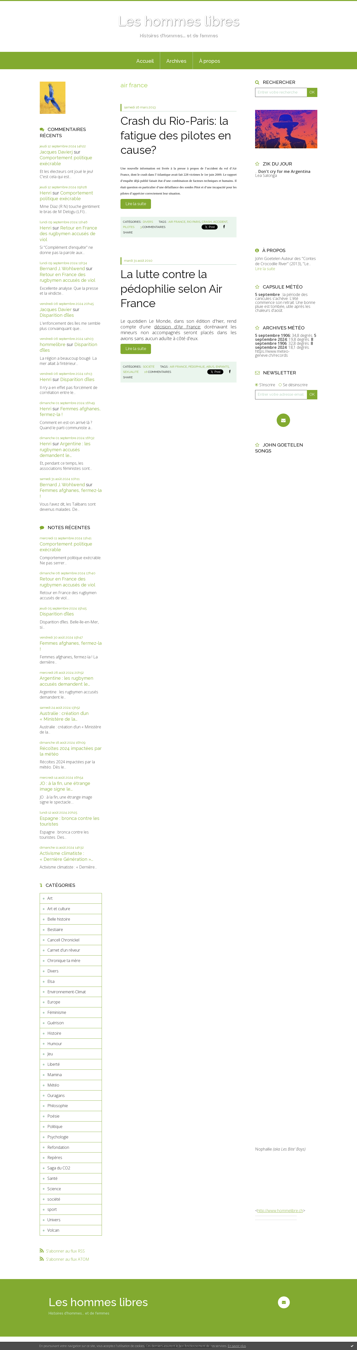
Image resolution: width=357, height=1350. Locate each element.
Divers (53, 971)
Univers (53, 1219)
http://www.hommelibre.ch (280, 1210)
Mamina (54, 1074)
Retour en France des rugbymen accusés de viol (68, 233)
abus (210, 366)
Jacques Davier (56, 309)
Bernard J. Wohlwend (62, 268)
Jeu (50, 1054)
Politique (54, 1126)
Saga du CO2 (58, 1168)
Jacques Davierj (56, 152)
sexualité (131, 372)
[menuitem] (145, 60)
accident (220, 222)
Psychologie (57, 1137)
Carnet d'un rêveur (63, 950)
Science (54, 1188)
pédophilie (196, 366)
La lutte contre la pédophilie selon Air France (171, 289)
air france (176, 222)
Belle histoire (58, 919)
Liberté (53, 1064)
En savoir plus (237, 1346)
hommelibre (52, 344)
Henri (45, 192)
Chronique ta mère (63, 960)
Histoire (54, 1033)
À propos (209, 61)
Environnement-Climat (66, 992)
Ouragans (56, 1095)
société (53, 1199)
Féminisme (56, 1012)
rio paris (193, 222)
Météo (53, 1085)
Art (50, 898)
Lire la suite (135, 203)
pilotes (128, 227)
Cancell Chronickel (63, 940)
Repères (54, 1157)
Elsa (51, 981)
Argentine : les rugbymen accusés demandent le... (65, 449)
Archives (176, 61)
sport (52, 1209)
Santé (52, 1178)
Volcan (53, 1230)
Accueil (145, 61)
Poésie (53, 1116)
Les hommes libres (178, 21)
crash (207, 222)
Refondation (58, 1147)
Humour (54, 1043)
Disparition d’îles (57, 315)
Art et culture (58, 908)
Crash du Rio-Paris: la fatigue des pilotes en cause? (175, 135)
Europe (53, 1002)
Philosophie (57, 1105)
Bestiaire (55, 929)
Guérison (55, 1023)
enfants (222, 366)
